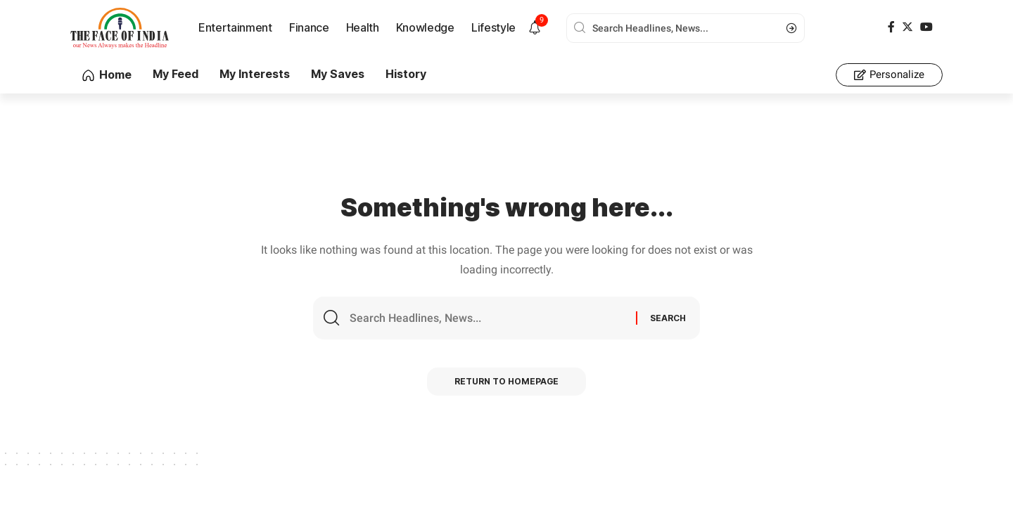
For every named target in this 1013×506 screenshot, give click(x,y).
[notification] (535, 28)
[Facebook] (891, 27)
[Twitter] (907, 27)
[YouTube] (926, 27)
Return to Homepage (506, 382)
